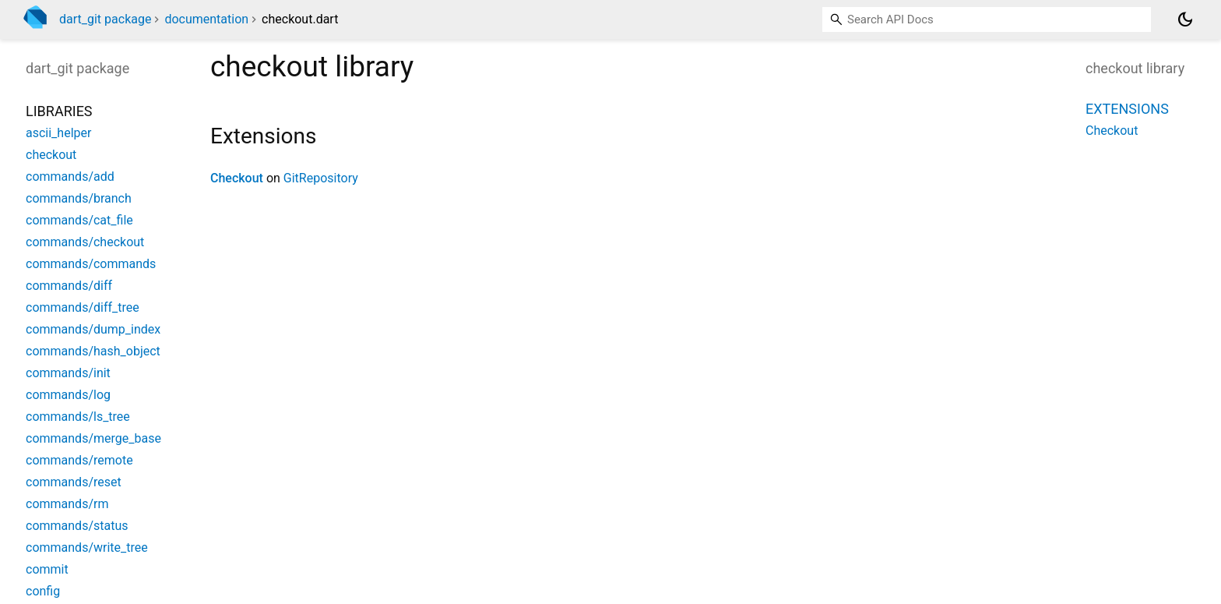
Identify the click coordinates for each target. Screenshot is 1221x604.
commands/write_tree (87, 547)
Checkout (236, 178)
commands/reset (73, 482)
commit (47, 569)
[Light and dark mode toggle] (1185, 19)
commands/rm (67, 503)
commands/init (68, 373)
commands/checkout (85, 242)
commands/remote (79, 460)
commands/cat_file (79, 220)
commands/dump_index (93, 329)
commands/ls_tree (78, 416)
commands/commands (91, 263)
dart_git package (105, 19)
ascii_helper (58, 132)
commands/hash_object (93, 351)
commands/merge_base (93, 438)
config (43, 591)
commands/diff (69, 285)
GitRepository (320, 178)
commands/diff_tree (82, 307)
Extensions (1127, 109)
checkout (51, 154)
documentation (206, 19)
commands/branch (79, 198)
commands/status (77, 525)
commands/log (68, 394)
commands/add (70, 176)
